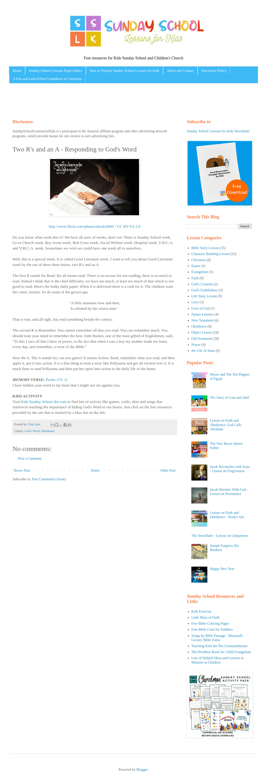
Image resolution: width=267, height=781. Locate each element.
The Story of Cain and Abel (229, 397)
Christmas (198, 260)
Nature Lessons (202, 314)
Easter (195, 266)
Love (195, 302)
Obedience (48, 431)
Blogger (142, 769)
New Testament (202, 320)
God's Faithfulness (204, 290)
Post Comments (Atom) (49, 479)
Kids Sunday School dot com (44, 401)
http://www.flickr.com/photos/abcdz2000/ (81, 226)
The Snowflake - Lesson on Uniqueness (219, 535)
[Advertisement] (97, 100)
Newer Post (22, 470)
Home (17, 70)
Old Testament (201, 338)
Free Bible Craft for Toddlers (212, 629)
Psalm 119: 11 (57, 379)
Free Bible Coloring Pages (210, 623)
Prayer (196, 344)
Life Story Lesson (204, 296)
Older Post (168, 470)
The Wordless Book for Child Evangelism (221, 652)
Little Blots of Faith (205, 617)
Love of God (200, 308)
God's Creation (202, 284)
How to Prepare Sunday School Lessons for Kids (124, 70)
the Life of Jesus (203, 350)
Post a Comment (30, 458)
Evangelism (199, 272)
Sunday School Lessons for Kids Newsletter (218, 131)
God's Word (32, 431)
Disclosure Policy (214, 70)
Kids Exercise (201, 611)
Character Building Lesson (210, 254)
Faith (195, 278)
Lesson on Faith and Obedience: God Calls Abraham (225, 425)
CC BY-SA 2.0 (128, 226)
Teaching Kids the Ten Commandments (219, 646)
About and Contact (180, 70)
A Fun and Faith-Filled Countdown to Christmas (47, 79)
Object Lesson (201, 332)
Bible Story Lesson (205, 248)
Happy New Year (222, 569)
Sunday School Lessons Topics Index (55, 70)
